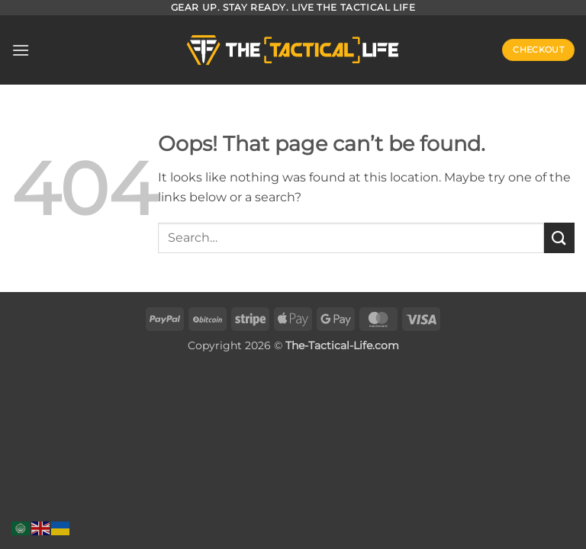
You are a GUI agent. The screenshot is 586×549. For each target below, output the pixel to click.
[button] (20, 50)
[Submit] (559, 237)
